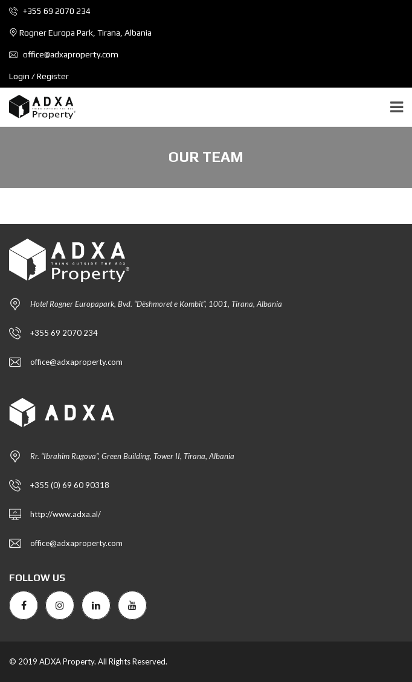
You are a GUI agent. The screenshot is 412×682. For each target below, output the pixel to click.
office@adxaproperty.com (63, 54)
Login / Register (39, 76)
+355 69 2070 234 (50, 11)
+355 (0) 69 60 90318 (69, 485)
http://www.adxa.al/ (65, 514)
